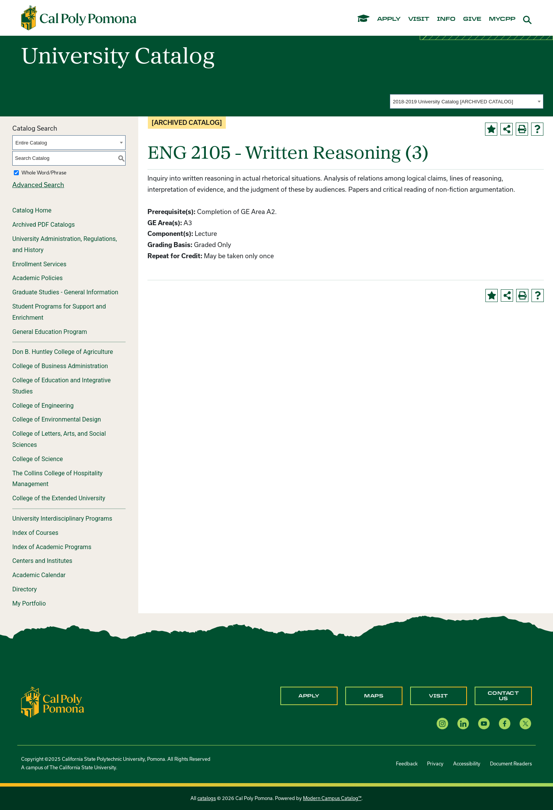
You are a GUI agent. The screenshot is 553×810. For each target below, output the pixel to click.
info (446, 19)
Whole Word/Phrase (44, 172)
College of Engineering (43, 405)
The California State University (83, 767)
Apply (309, 696)
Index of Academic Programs (51, 547)
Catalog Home (31, 210)
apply (389, 19)
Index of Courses (35, 532)
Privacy (435, 763)
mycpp (502, 19)
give (472, 19)
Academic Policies (37, 278)
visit (418, 19)
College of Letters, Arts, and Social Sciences (59, 439)
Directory (24, 589)
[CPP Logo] (52, 701)
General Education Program (49, 331)
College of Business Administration (60, 366)
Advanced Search (38, 184)
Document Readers (511, 763)
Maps (373, 696)
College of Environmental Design (56, 419)
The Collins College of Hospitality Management (57, 479)
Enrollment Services (39, 264)
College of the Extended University (58, 498)
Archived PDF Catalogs (43, 224)
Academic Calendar (39, 575)
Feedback (406, 763)
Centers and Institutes (42, 560)
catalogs (206, 798)
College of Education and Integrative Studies (61, 386)
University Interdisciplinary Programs (62, 518)
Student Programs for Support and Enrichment (59, 312)
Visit (438, 696)
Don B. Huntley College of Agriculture (62, 351)
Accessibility (466, 763)
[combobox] (466, 101)
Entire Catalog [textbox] (31, 143)
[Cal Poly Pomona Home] (78, 18)
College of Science (37, 459)
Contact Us (503, 695)
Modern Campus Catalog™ (332, 798)
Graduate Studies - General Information (65, 292)
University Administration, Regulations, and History (64, 244)
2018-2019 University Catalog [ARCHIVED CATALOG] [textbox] (453, 102)
